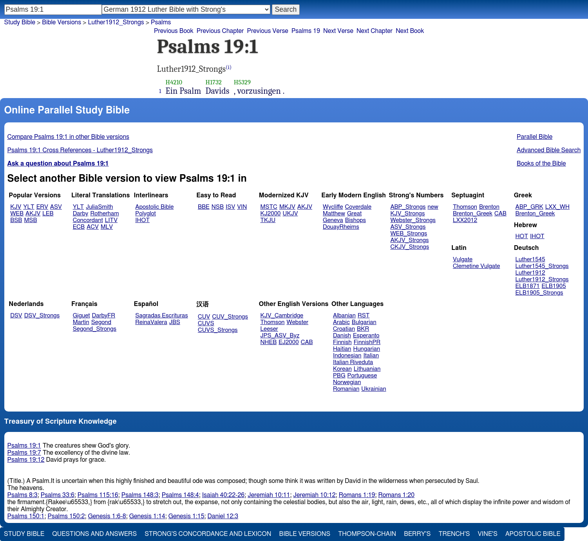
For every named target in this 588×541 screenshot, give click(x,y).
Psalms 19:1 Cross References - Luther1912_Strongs (80, 150)
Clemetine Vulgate (476, 266)
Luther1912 (530, 273)
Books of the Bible (541, 163)
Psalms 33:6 (57, 495)
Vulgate (462, 259)
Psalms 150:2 (66, 516)
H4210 (174, 82)
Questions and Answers (94, 534)
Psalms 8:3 (22, 495)
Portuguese (362, 376)
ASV (56, 207)
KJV (15, 207)
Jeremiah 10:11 (269, 495)
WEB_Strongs (408, 234)
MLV (107, 227)
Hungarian (366, 349)
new (433, 207)
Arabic (341, 322)
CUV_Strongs (230, 317)
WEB (17, 214)
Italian (371, 356)
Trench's (454, 534)
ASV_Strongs (407, 227)
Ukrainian (373, 389)
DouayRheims (341, 227)
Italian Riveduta (353, 362)
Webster (297, 322)
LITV (111, 220)
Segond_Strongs (94, 329)
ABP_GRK (529, 207)
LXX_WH (557, 207)
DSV (16, 316)
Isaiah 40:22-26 (223, 495)
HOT (522, 236)
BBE (204, 207)
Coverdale (358, 207)
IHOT (142, 220)
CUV (204, 317)
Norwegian (347, 382)
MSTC (269, 207)
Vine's (488, 534)
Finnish (342, 342)
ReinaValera (151, 322)
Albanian (344, 316)
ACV (93, 227)
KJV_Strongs (407, 214)
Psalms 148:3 (140, 495)
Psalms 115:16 (98, 495)
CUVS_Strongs (218, 330)
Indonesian (347, 356)
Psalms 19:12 (26, 460)
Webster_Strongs (413, 220)
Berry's (417, 534)
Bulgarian (364, 322)
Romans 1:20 (396, 495)
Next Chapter (374, 31)
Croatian (344, 329)
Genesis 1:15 (186, 516)
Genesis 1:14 (147, 516)
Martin (81, 322)
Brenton (489, 207)
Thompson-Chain (367, 534)
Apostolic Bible (533, 534)
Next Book (410, 31)
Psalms (161, 22)
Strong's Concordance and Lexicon (208, 534)
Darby (81, 214)
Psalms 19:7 (24, 453)
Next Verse (338, 31)
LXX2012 (465, 220)
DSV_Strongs (42, 316)
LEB (47, 214)
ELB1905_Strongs (539, 293)
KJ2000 (271, 214)
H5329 (242, 82)
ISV (230, 207)
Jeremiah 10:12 (314, 495)
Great (354, 214)
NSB (218, 207)
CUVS (206, 323)
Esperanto (366, 336)
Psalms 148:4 (180, 495)
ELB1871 (528, 286)
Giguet (81, 316)
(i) (229, 67)
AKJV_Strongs (409, 240)
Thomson (465, 207)
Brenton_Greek (472, 214)
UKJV (290, 214)
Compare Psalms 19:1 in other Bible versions (68, 137)
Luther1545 (530, 259)
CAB (500, 214)
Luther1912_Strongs (116, 22)
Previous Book (174, 31)
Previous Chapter (220, 31)
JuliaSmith (99, 207)
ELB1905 (554, 286)
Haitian (342, 349)
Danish (342, 336)
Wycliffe (333, 207)
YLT (28, 207)
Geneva (333, 220)
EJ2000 (289, 342)
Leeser (269, 329)
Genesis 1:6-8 (107, 516)
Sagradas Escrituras (161, 316)
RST (364, 316)
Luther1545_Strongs (542, 266)
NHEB (269, 342)
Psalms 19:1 (24, 446)
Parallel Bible (534, 137)
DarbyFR (104, 316)
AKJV (32, 214)
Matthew (334, 214)
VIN (242, 207)
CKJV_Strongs (409, 247)
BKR (363, 329)
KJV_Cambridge (282, 316)
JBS (174, 322)
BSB (16, 220)
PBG (339, 376)
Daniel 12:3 (223, 516)
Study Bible (19, 22)
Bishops (355, 220)
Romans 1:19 (357, 495)
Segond (101, 322)
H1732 (214, 82)
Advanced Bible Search (549, 150)
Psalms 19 (305, 31)
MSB (30, 220)
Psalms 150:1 (26, 516)
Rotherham (104, 214)
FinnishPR (367, 342)
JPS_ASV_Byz (280, 336)
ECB (79, 227)
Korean (342, 369)
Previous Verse (267, 31)
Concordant (88, 220)
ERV (42, 207)
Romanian (346, 389)
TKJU (268, 220)
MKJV (287, 207)
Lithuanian (367, 369)
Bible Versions (61, 22)
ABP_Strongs (407, 207)
